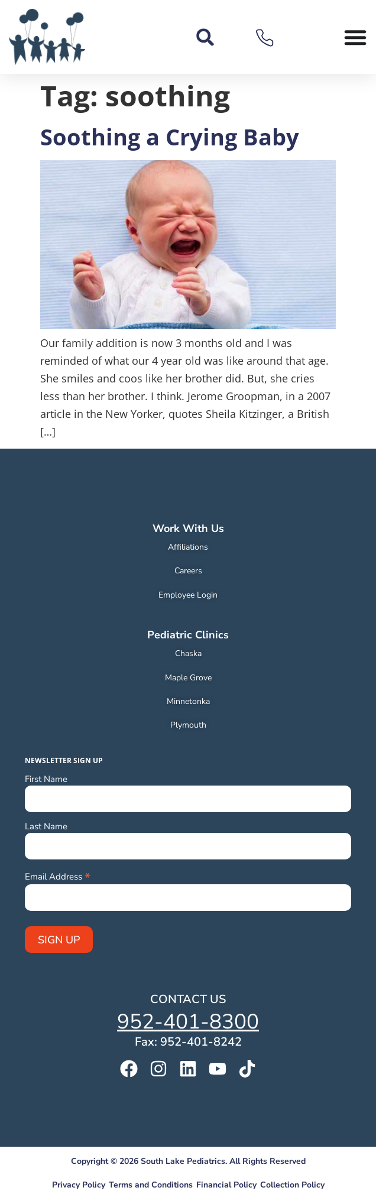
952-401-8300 (188, 1022)
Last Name (46, 826)
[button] (205, 37)
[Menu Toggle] (355, 37)
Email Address (57, 875)
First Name (46, 779)
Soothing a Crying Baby (169, 136)
